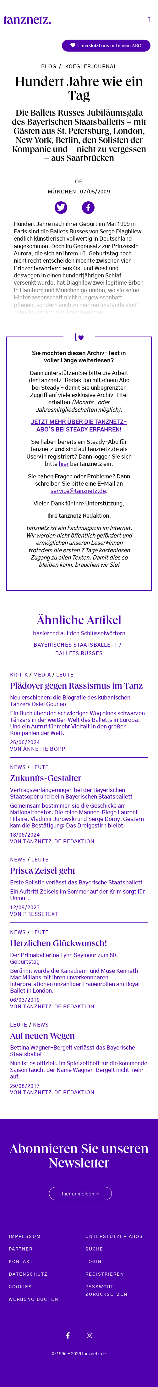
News (18, 767)
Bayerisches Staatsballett (75, 645)
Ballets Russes (79, 653)
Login (93, 1262)
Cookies (20, 1287)
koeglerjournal (91, 66)
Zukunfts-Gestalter (45, 779)
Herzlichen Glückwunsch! (58, 944)
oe (79, 181)
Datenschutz (28, 1274)
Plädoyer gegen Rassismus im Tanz (76, 687)
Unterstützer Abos (114, 1236)
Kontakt (21, 1262)
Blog (48, 66)
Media (42, 674)
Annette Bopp (44, 749)
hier (64, 464)
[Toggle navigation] (149, 20)
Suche (94, 1249)
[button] (61, 207)
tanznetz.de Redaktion (59, 841)
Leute (65, 674)
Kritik (19, 674)
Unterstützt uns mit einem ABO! (106, 46)
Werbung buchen (33, 1299)
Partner (21, 1249)
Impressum (25, 1236)
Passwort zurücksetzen (106, 1291)
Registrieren (104, 1274)
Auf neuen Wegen (42, 1037)
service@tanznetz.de (78, 491)
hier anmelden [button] (80, 1194)
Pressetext (40, 914)
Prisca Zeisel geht (42, 872)
